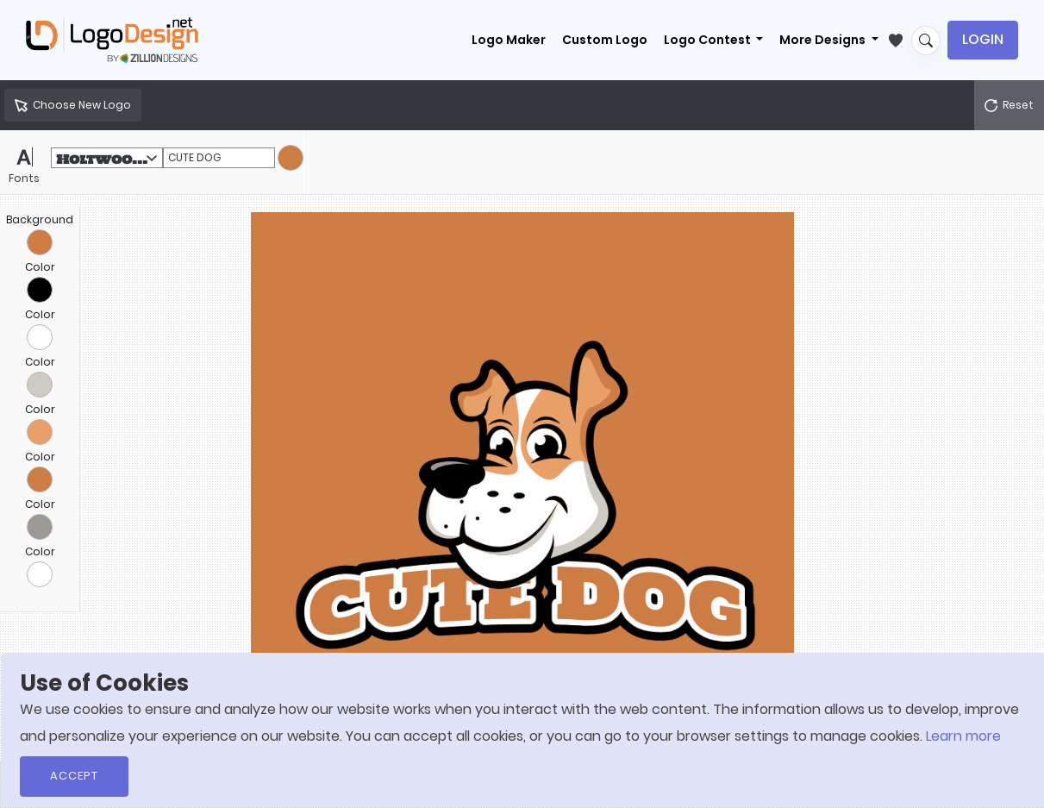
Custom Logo (604, 39)
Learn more (963, 736)
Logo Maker (509, 39)
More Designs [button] (823, 39)
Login (982, 39)
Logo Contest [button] (708, 39)
